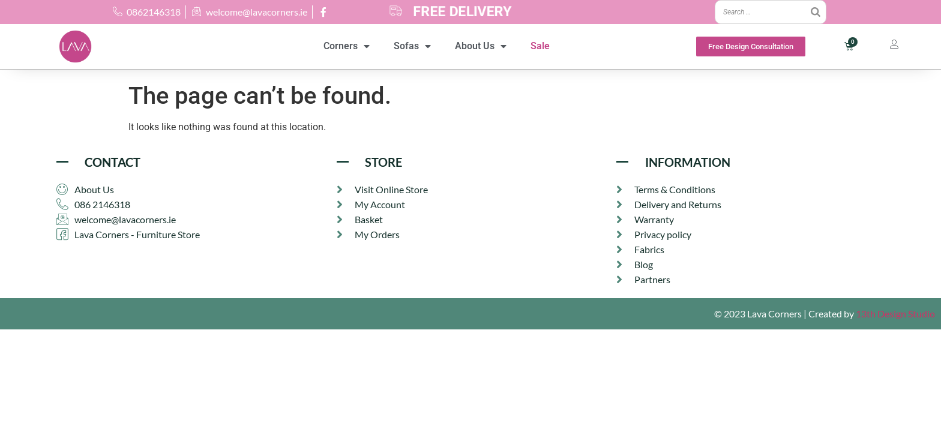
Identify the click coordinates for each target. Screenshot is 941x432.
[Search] (816, 12)
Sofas (412, 46)
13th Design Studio (895, 314)
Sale (540, 46)
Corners (346, 46)
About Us (481, 46)
